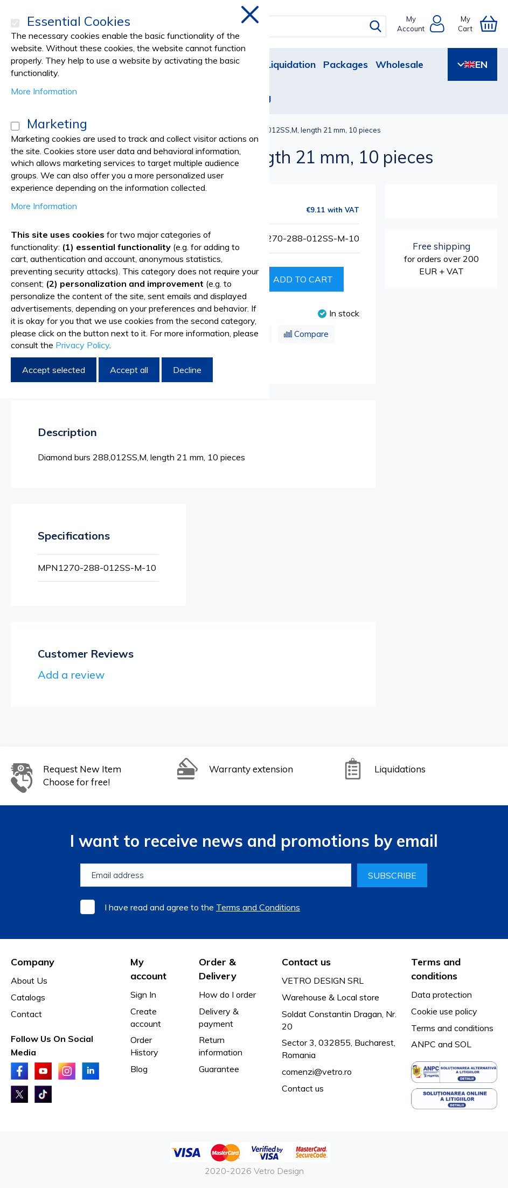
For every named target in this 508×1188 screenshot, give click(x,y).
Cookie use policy (444, 1011)
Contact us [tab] (306, 962)
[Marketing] (15, 126)
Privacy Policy (82, 345)
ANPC (423, 1044)
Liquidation (291, 64)
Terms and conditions (452, 1028)
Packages (345, 64)
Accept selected (53, 369)
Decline (187, 369)
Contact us (303, 1088)
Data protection (441, 994)
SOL (463, 1044)
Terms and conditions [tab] (436, 969)
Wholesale (399, 64)
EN (472, 64)
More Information (44, 91)
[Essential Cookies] (15, 23)
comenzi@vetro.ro (317, 1071)
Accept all (129, 369)
